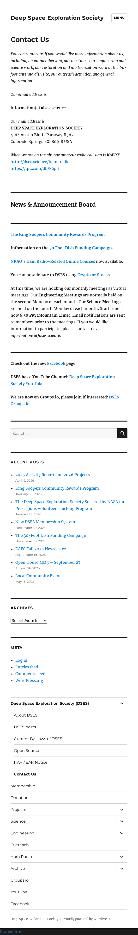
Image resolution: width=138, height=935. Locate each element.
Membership (23, 786)
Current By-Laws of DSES (38, 738)
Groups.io (20, 880)
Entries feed (26, 667)
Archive (18, 868)
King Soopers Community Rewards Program (57, 488)
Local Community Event (38, 575)
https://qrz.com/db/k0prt (35, 168)
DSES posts (25, 727)
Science (18, 821)
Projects (18, 809)
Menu (119, 17)
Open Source (26, 750)
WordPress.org (29, 680)
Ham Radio (21, 856)
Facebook (56, 363)
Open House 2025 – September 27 (47, 562)
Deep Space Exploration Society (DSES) (50, 703)
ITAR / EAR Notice (31, 762)
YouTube (19, 892)
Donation (20, 797)
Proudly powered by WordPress (86, 919)
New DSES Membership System (45, 521)
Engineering (23, 833)
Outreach (20, 845)
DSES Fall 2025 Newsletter (40, 548)
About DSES (25, 715)
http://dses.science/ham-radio (40, 161)
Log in (21, 660)
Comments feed (30, 673)
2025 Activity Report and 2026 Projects (52, 474)
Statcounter (11, 931)
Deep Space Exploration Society (57, 17)
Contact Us (25, 774)
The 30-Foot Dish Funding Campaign (50, 535)
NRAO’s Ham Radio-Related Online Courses (53, 261)
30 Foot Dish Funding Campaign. (81, 247)
